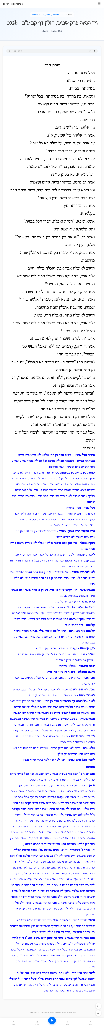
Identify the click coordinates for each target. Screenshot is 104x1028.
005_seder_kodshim (50, 14)
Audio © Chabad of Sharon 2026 (41, 1013)
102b (70, 14)
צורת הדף (52, 65)
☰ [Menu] (99, 4)
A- (98, 1013)
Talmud (35, 14)
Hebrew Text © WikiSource (65, 1013)
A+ (98, 1006)
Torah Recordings (13, 3)
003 (63, 14)
